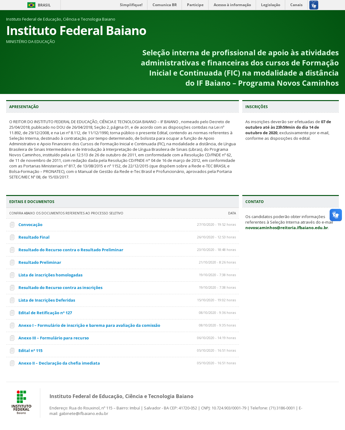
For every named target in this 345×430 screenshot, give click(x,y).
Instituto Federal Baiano (76, 30)
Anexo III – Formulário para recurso (53, 338)
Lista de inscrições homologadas (50, 275)
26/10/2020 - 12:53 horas (216, 237)
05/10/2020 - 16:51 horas (216, 350)
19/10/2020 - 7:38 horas (217, 274)
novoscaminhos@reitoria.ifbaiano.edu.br (286, 227)
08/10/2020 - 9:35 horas (217, 325)
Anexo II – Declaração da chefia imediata (59, 363)
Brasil (44, 5)
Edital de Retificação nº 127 (45, 312)
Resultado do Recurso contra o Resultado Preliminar (70, 249)
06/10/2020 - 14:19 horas (216, 337)
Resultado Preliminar (39, 262)
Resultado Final (34, 237)
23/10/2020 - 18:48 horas (216, 249)
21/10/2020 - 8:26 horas (217, 262)
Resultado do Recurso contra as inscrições (60, 287)
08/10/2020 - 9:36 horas (217, 312)
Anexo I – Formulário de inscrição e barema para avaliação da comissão (89, 325)
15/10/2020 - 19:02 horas (216, 300)
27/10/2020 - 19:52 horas (216, 224)
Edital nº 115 (30, 350)
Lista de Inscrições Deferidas (46, 300)
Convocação (30, 224)
